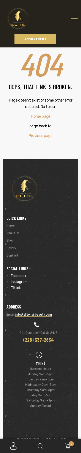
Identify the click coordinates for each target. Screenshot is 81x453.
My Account (13, 446)
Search (40, 446)
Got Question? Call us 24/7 (38, 333)
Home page (40, 116)
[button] (35, 39)
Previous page (40, 135)
